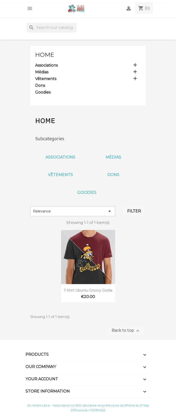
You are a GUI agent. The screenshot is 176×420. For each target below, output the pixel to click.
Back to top (126, 331)
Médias (41, 72)
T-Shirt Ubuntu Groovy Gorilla (88, 290)
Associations (46, 65)
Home (44, 54)
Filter (134, 211)
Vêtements (45, 78)
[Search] (52, 27)
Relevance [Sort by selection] (73, 211)
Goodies (42, 92)
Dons (40, 85)
